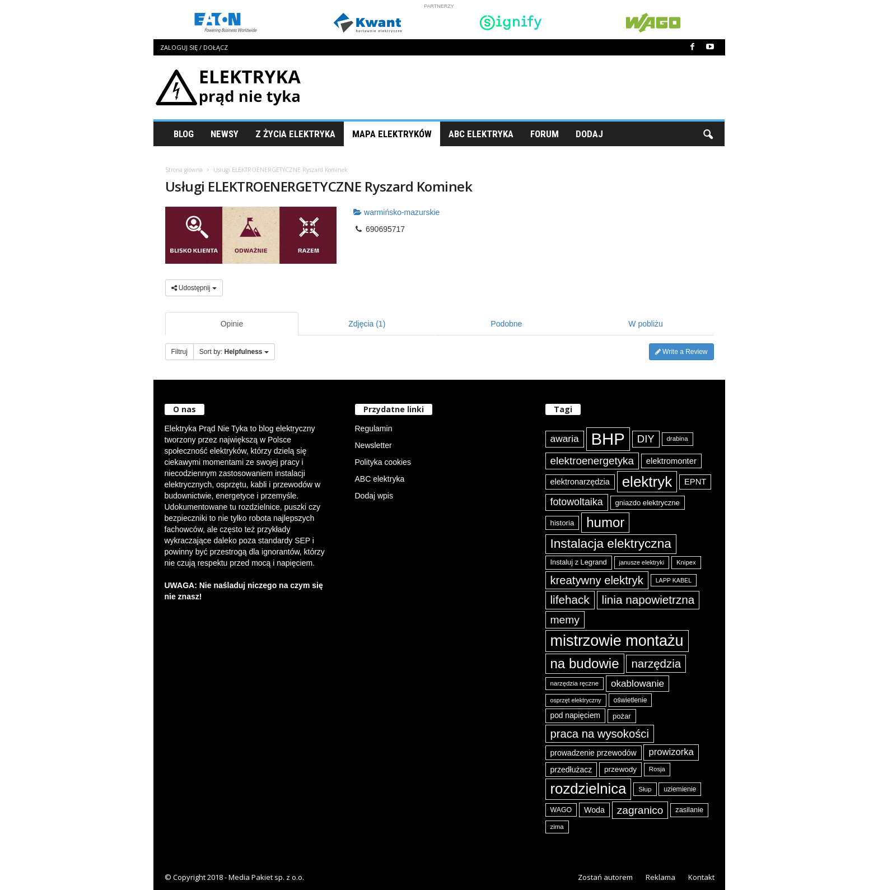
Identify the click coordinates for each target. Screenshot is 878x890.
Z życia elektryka (295, 133)
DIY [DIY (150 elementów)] (646, 439)
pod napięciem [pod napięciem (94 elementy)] (575, 715)
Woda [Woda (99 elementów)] (594, 809)
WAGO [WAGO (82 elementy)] (561, 810)
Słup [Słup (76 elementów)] (644, 789)
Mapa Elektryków (392, 133)
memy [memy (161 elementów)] (565, 620)
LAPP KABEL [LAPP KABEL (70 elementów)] (674, 580)
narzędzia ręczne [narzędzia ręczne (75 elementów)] (574, 683)
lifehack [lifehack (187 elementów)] (570, 599)
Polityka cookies (383, 462)
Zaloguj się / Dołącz (194, 47)
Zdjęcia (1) (366, 323)
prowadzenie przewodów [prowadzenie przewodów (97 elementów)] (593, 752)
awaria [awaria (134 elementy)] (564, 438)
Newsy (225, 133)
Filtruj (179, 352)
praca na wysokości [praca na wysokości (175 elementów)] (599, 734)
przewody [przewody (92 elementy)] (620, 769)
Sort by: (234, 352)
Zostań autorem (605, 877)
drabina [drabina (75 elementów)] (677, 438)
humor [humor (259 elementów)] (605, 522)
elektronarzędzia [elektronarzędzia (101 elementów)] (580, 481)
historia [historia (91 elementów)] (562, 523)
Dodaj (589, 133)
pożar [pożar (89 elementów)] (622, 716)
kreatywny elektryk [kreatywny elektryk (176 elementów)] (596, 580)
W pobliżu (645, 323)
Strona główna (184, 170)
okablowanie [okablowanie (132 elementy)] (637, 683)
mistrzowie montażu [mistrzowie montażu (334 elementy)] (617, 640)
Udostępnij (194, 288)
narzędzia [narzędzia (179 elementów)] (656, 663)
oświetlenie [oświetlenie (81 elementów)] (630, 700)
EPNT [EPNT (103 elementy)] (695, 481)
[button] (707, 134)
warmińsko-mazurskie (396, 212)
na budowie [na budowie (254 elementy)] (584, 663)
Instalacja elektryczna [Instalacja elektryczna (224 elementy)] (610, 544)
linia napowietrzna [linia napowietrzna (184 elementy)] (648, 599)
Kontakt (701, 877)
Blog (184, 133)
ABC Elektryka (481, 133)
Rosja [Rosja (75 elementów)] (657, 769)
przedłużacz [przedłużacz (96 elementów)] (571, 769)
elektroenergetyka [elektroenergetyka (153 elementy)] (592, 461)
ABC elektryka (380, 478)
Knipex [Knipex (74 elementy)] (686, 562)
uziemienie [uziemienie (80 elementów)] (680, 789)
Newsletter (373, 445)
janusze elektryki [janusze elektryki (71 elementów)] (642, 562)
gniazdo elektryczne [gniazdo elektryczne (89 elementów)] (647, 502)
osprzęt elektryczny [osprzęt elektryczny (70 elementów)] (575, 700)
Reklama (660, 877)
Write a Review (681, 352)
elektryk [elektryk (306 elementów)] (647, 481)
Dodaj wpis (374, 495)
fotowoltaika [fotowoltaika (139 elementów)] (576, 501)
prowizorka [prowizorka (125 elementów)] (670, 752)
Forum (544, 133)
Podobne (506, 323)
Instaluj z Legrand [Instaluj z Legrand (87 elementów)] (578, 562)
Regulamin (374, 428)
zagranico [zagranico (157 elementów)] (640, 810)
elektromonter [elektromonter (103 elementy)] (671, 460)
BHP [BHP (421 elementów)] (608, 439)
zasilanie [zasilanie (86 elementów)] (689, 809)
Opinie (232, 323)
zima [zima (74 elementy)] (557, 826)
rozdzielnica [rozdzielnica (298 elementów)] (588, 788)
